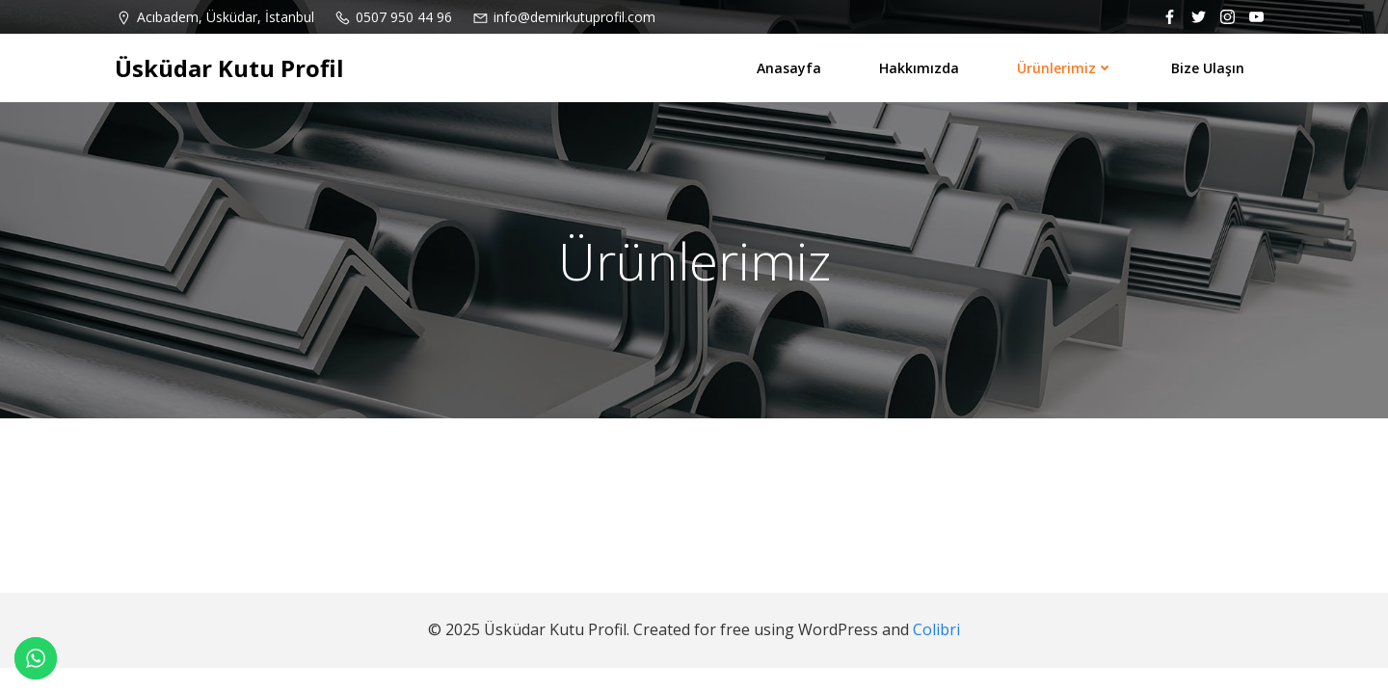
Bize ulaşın (1207, 68)
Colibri (936, 629)
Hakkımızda (919, 68)
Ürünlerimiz (1065, 68)
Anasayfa (789, 68)
